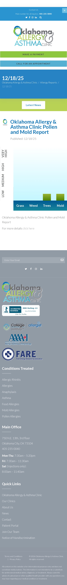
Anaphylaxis (9, 391)
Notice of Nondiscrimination (18, 537)
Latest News (33, 105)
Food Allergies (10, 404)
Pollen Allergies (11, 416)
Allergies (7, 385)
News (5, 513)
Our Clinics (8, 501)
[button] (64, 10)
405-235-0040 (45, 14)
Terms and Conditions (13, 556)
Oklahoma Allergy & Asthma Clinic (19, 82)
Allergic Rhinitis (11, 379)
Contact (6, 519)
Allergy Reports (48, 82)
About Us (7, 507)
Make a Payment (33, 54)
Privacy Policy (15, 559)
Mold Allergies (10, 410)
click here (28, 228)
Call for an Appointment (33, 63)
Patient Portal (10, 525)
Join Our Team (10, 531)
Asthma (6, 398)
